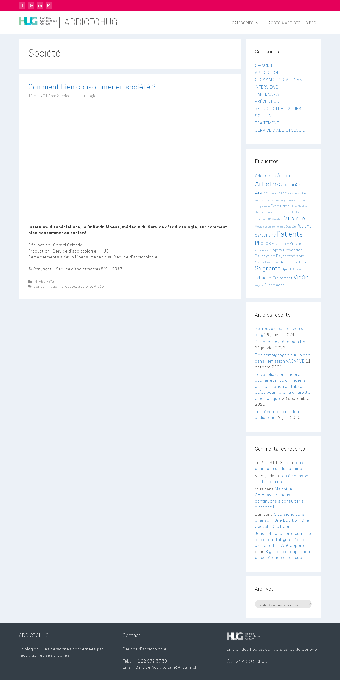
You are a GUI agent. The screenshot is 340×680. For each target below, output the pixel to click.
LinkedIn (40, 5)
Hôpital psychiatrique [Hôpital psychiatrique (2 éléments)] (289, 212)
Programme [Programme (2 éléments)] (261, 250)
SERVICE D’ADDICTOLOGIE (280, 131)
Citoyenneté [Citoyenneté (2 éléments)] (262, 206)
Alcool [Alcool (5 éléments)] (284, 176)
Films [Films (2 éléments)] (293, 206)
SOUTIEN (263, 116)
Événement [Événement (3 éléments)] (274, 285)
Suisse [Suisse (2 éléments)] (297, 270)
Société (85, 287)
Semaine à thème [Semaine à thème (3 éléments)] (295, 262)
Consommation (47, 287)
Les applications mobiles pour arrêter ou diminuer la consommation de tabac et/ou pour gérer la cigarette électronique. (282, 387)
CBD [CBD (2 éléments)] (281, 194)
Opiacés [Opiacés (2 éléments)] (291, 227)
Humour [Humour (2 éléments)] (271, 212)
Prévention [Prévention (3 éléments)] (293, 250)
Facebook (22, 5)
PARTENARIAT (268, 95)
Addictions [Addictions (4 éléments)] (265, 176)
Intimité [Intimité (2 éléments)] (260, 220)
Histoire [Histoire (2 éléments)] (260, 212)
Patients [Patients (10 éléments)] (290, 234)
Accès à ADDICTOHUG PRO (292, 23)
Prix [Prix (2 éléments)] (286, 244)
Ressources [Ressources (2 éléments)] (272, 263)
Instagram (49, 5)
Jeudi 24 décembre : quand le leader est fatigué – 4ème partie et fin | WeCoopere (283, 540)
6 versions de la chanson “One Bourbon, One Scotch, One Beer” (282, 521)
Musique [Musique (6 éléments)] (294, 219)
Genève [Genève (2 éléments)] (302, 206)
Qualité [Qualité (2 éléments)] (259, 263)
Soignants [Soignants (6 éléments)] (268, 269)
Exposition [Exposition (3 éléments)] (280, 206)
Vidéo (99, 287)
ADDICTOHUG (91, 23)
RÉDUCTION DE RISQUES (278, 109)
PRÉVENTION (267, 102)
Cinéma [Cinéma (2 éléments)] (300, 200)
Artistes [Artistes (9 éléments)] (267, 185)
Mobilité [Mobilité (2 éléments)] (277, 220)
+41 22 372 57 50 (149, 661)
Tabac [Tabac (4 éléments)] (261, 278)
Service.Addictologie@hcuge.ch (167, 668)
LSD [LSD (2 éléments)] (268, 220)
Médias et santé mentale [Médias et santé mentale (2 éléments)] (270, 227)
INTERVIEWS (44, 282)
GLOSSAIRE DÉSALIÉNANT (280, 80)
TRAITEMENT (267, 123)
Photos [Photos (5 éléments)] (263, 243)
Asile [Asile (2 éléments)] (284, 186)
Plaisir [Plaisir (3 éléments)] (277, 244)
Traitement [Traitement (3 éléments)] (283, 278)
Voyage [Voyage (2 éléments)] (259, 285)
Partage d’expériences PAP (281, 342)
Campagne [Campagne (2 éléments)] (272, 194)
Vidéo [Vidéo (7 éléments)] (301, 278)
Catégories (248, 24)
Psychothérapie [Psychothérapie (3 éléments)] (290, 256)
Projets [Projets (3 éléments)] (275, 250)
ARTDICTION (266, 73)
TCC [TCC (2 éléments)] (270, 278)
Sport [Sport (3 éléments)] (287, 269)
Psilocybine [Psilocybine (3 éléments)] (265, 256)
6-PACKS (263, 66)
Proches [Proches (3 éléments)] (297, 244)
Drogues (68, 287)
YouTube (31, 5)
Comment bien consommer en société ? (92, 87)
